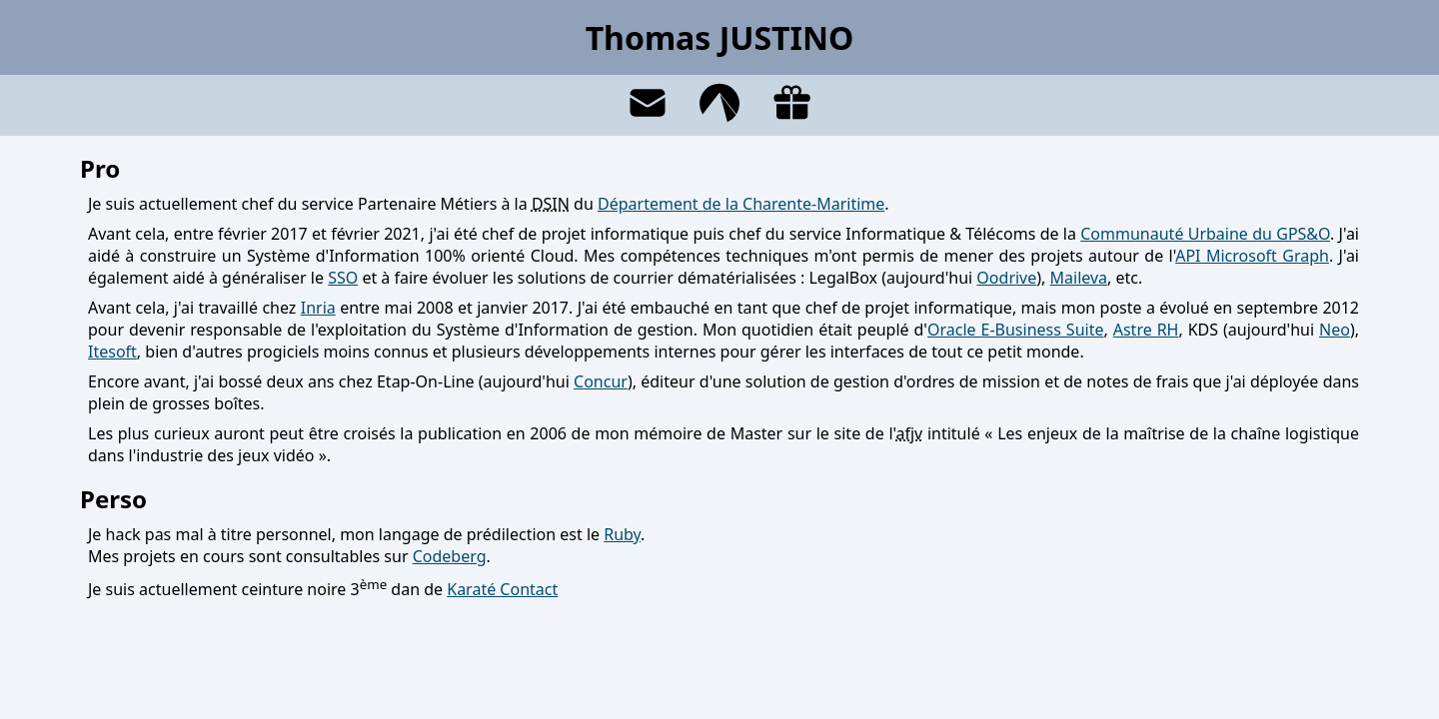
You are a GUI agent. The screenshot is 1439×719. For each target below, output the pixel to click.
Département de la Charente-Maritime (741, 204)
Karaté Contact (502, 589)
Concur (601, 381)
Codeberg (450, 556)
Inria (318, 308)
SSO (343, 278)
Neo (1334, 330)
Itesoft (112, 351)
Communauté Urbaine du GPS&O (1205, 234)
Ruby (622, 534)
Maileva (1079, 278)
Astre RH (1146, 330)
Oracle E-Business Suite (1015, 330)
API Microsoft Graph (1252, 256)
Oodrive (1006, 278)
